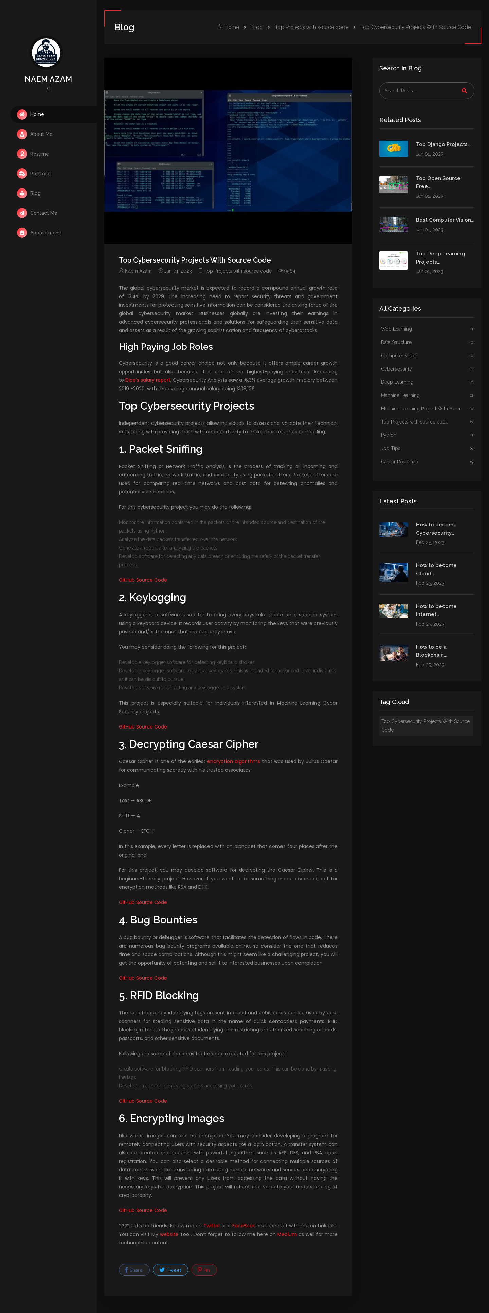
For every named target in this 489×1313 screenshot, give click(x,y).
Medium (287, 1234)
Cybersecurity (427, 369)
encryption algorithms (233, 761)
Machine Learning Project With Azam (427, 408)
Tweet (170, 1270)
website (169, 1234)
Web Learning (427, 329)
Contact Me (37, 213)
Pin (204, 1270)
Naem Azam (135, 271)
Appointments (40, 233)
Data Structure (427, 342)
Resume (33, 154)
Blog (29, 193)
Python (427, 435)
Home (30, 114)
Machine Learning (427, 395)
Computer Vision (427, 356)
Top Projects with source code (311, 27)
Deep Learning (427, 382)
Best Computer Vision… (445, 220)
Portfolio (34, 173)
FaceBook (243, 1225)
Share (134, 1270)
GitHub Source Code (143, 580)
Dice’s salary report (147, 380)
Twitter (211, 1225)
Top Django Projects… (443, 144)
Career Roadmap (427, 461)
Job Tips (427, 448)
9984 (286, 271)
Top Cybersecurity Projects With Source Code (425, 726)
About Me (35, 134)
